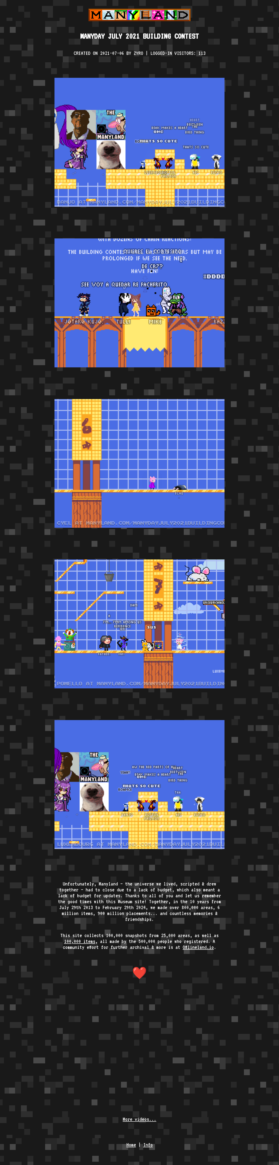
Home (131, 1145)
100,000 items (79, 941)
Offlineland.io (198, 947)
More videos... (139, 1119)
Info (148, 1145)
